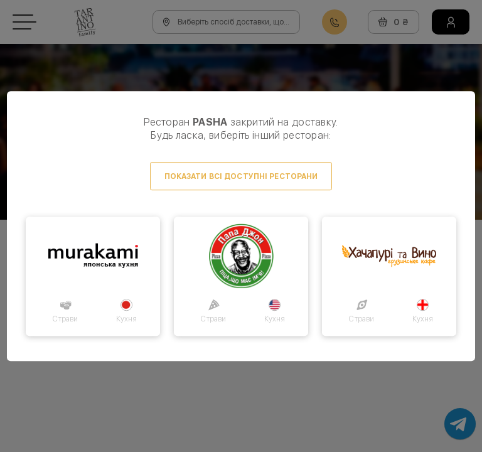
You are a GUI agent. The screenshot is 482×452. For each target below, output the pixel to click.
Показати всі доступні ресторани (241, 176)
